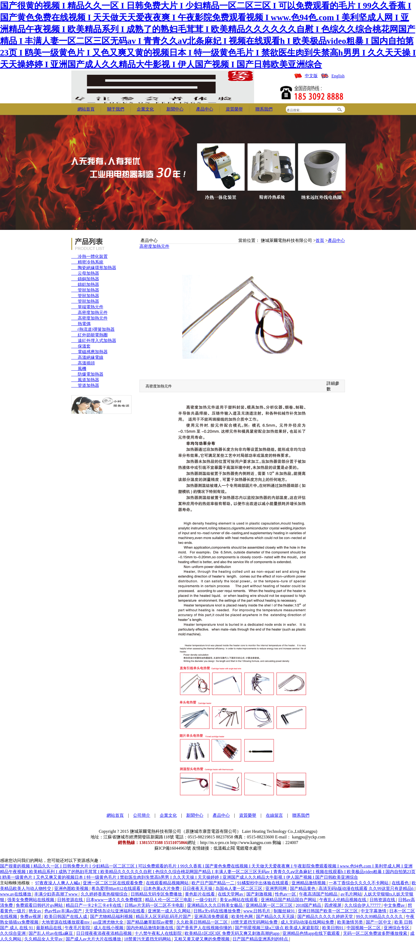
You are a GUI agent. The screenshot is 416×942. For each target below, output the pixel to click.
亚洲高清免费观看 (212, 916)
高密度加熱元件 (89, 312)
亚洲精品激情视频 (309, 883)
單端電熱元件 (87, 307)
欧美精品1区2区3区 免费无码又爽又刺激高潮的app (233, 933)
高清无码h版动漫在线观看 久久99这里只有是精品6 (366, 888)
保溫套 (81, 346)
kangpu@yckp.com (308, 837)
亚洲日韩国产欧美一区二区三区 (328, 911)
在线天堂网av (231, 894)
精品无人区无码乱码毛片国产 (164, 916)
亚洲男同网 (276, 888)
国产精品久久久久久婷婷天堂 (325, 916)
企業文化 (145, 109)
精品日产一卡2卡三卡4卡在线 (94, 905)
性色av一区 (286, 894)
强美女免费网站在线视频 (31, 899)
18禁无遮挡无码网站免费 (255, 922)
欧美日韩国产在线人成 (66, 916)
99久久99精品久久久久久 (380, 916)
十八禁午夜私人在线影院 (159, 933)
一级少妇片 (206, 899)
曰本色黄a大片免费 (162, 888)
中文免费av (395, 905)
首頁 (320, 240)
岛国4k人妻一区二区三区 (239, 888)
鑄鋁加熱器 (85, 284)
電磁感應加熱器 (89, 352)
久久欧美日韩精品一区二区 (202, 922)
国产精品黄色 (303, 888)
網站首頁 (86, 109)
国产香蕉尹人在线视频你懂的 (204, 927)
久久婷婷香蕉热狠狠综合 (105, 894)
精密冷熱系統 (87, 262)
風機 (78, 368)
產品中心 (204, 109)
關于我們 (115, 109)
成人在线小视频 (109, 927)
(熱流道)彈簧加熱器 (93, 329)
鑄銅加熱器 (85, 279)
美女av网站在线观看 (239, 899)
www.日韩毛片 (257, 911)
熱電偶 (81, 323)
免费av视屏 (31, 916)
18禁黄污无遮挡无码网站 (148, 939)
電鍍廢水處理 (249, 848)
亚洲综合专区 (397, 927)
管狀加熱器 (85, 290)
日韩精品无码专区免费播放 (157, 894)
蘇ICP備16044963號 (172, 848)
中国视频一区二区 (364, 927)
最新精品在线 (49, 927)
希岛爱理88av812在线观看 (116, 888)
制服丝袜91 (285, 911)
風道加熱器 (85, 380)
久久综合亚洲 (13, 933)
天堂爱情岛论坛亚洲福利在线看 (115, 911)
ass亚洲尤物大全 (109, 922)
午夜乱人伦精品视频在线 (343, 899)
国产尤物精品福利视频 (112, 916)
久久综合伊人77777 (363, 905)
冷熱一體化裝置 (89, 256)
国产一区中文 (379, 922)
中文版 (311, 75)
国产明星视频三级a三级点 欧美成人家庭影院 (277, 927)
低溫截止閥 (224, 848)
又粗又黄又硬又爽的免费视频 (202, 939)
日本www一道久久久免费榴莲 (114, 899)
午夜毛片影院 (78, 927)
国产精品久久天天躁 (276, 916)
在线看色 (401, 883)
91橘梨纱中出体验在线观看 (263, 883)
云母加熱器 (85, 273)
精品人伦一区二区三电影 (169, 899)
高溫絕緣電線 (87, 357)
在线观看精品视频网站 (168, 883)
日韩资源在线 (70, 899)
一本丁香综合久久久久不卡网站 (359, 883)
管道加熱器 (85, 385)
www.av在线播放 (16, 894)
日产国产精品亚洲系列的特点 (260, 939)
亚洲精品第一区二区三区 (270, 905)
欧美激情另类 (350, 922)
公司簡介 (141, 815)
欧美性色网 (242, 916)
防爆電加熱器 (87, 374)
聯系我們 (264, 109)
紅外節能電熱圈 (89, 335)
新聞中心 (175, 109)
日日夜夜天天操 (197, 888)
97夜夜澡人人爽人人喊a (58, 883)
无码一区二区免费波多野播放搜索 (375, 933)
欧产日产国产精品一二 (213, 883)
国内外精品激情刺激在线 (150, 927)
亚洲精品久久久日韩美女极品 (215, 905)
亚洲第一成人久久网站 (170, 911)
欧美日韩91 (333, 927)
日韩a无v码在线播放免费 (217, 911)
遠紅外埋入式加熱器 (93, 340)
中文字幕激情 (374, 911)
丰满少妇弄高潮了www (56, 894)
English (338, 76)
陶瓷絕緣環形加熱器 (93, 267)
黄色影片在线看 (200, 894)
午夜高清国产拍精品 (319, 894)
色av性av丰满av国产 (63, 911)
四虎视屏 (333, 905)
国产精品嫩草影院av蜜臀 (150, 922)
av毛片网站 (350, 894)
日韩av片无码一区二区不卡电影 (155, 905)
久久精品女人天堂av (44, 939)
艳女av (35, 911)
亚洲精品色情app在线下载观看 (311, 933)
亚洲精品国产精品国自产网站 (289, 899)
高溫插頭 (83, 363)
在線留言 (274, 815)
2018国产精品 (309, 905)
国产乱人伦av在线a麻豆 (51, 933)
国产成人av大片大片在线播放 (94, 939)
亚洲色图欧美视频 (72, 888)
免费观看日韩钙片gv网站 (40, 905)
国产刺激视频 (259, 894)
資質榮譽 (234, 109)
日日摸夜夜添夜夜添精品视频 (104, 933)
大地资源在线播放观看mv (66, 922)
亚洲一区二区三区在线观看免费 (113, 883)
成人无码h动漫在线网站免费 (308, 922)
